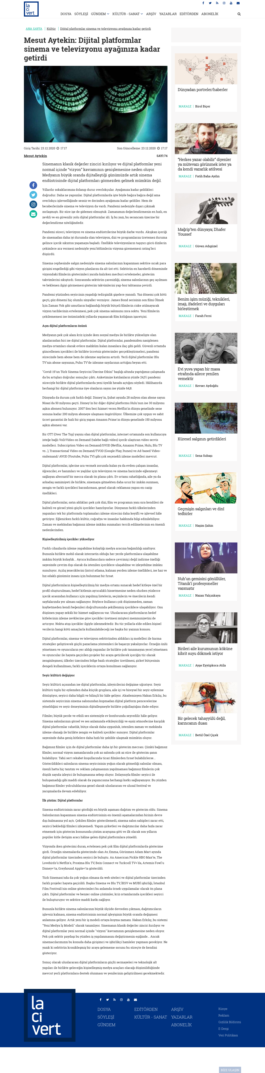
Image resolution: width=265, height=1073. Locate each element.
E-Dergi (223, 1029)
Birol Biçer (202, 106)
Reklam (223, 1015)
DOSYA (66, 14)
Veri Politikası (228, 1035)
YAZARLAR (168, 14)
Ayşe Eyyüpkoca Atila (210, 665)
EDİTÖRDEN (189, 14)
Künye (222, 1009)
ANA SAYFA (34, 29)
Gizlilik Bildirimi (229, 1022)
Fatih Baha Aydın (207, 176)
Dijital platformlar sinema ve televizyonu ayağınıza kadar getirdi (105, 29)
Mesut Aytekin (35, 155)
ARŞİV (151, 14)
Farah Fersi (203, 315)
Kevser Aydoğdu (206, 385)
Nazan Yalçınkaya (207, 595)
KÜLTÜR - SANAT (125, 14)
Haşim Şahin (204, 525)
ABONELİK (209, 14)
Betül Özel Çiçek (206, 735)
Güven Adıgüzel (206, 246)
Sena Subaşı (203, 455)
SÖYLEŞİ (81, 14)
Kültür (51, 29)
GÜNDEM (98, 14)
